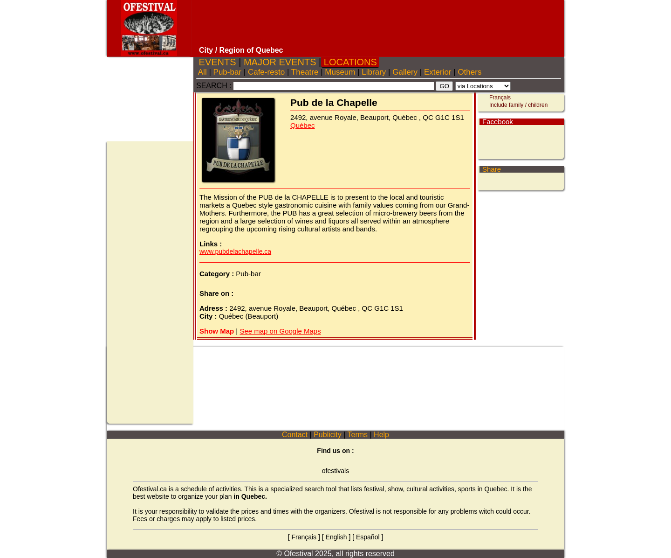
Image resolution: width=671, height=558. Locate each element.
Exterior (437, 72)
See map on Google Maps (280, 331)
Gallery (404, 72)
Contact (295, 435)
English (336, 537)
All (202, 72)
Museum (340, 72)
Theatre (305, 72)
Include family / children (518, 105)
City (206, 50)
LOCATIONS (350, 62)
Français (500, 97)
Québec (302, 125)
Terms (357, 435)
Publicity (327, 435)
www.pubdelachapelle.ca (235, 251)
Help (381, 435)
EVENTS (217, 62)
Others (470, 72)
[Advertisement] (378, 23)
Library (374, 72)
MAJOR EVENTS (280, 62)
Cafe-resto (266, 72)
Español (368, 537)
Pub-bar (227, 72)
